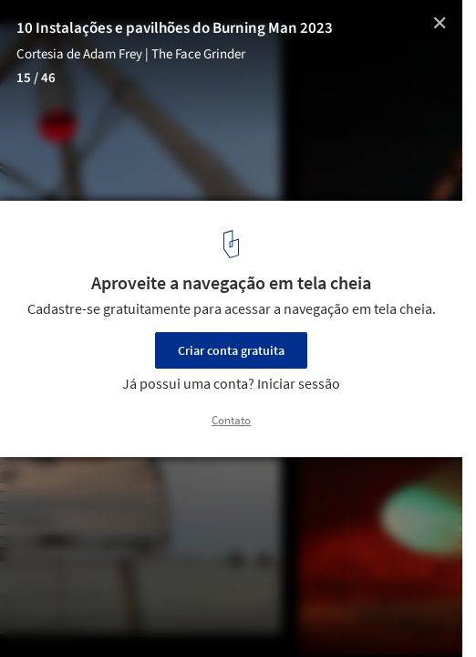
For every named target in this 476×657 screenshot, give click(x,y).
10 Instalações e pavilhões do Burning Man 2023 (174, 28)
